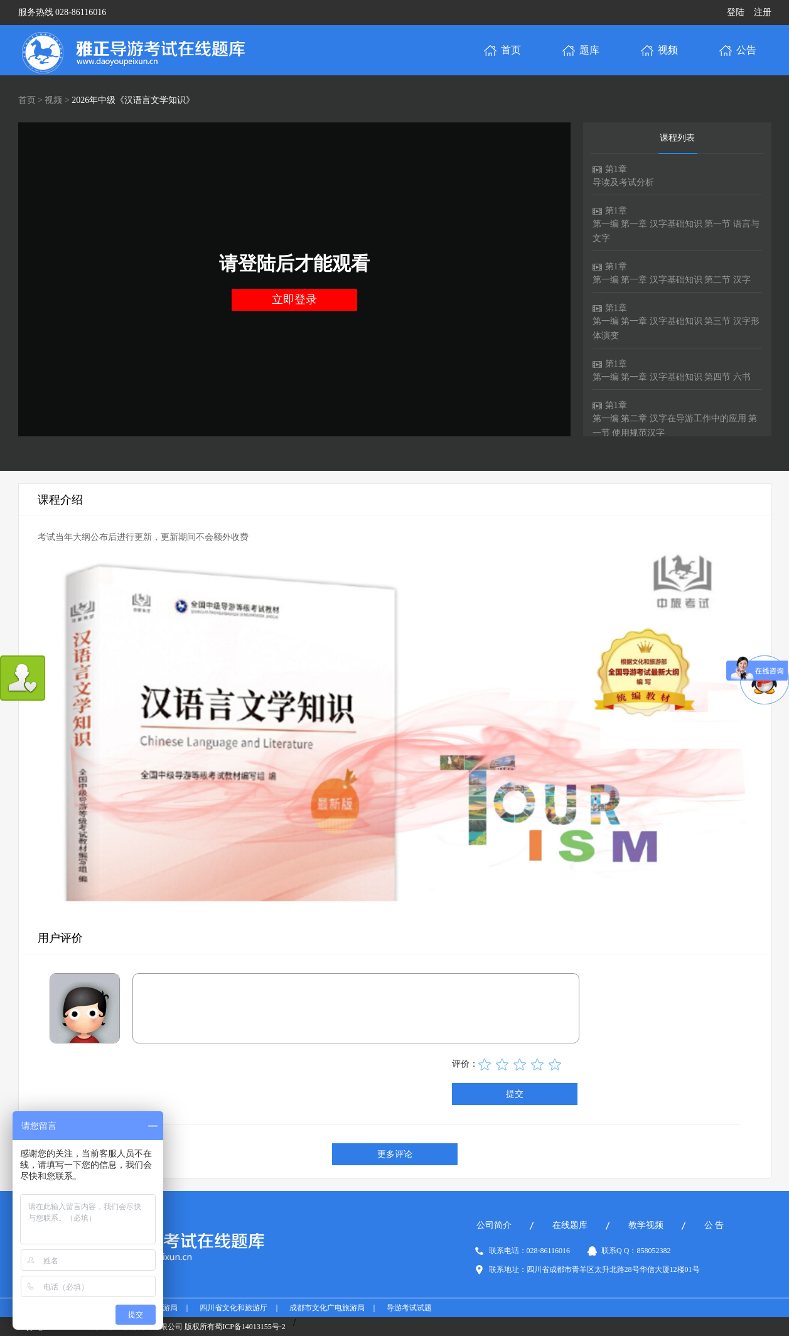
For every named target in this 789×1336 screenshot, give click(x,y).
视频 (53, 100)
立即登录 (294, 299)
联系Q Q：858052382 (635, 1250)
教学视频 (645, 1225)
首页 (27, 100)
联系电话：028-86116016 (530, 1250)
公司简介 (494, 1225)
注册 (762, 12)
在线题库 (570, 1225)
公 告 (714, 1225)
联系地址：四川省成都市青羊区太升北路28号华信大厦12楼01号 (594, 1269)
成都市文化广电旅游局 (327, 1307)
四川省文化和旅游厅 (233, 1307)
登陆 (735, 12)
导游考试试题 (409, 1307)
